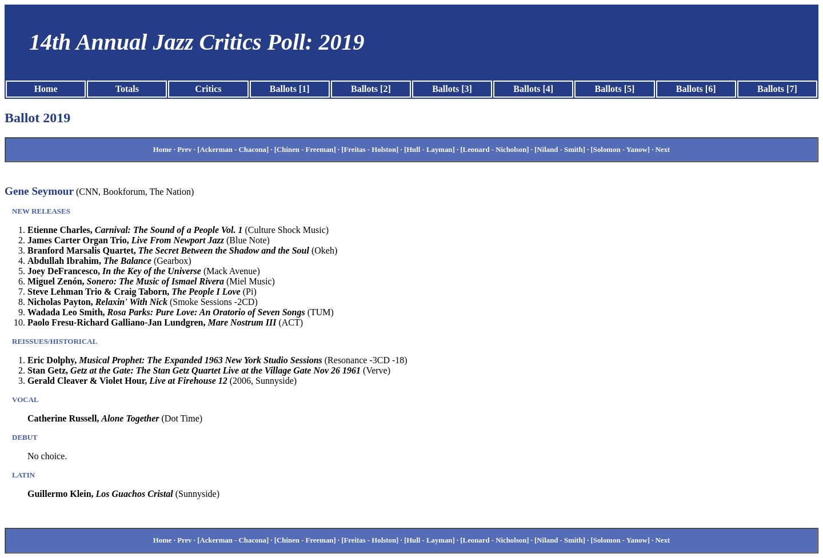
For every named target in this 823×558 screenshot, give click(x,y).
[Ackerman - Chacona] (233, 150)
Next (663, 150)
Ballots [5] (615, 89)
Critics (208, 89)
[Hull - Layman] (429, 150)
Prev (184, 150)
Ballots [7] (777, 89)
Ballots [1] (290, 89)
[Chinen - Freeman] (305, 150)
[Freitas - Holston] (369, 150)
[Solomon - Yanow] (620, 150)
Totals (127, 89)
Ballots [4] (533, 89)
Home (46, 89)
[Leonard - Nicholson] (494, 150)
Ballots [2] (371, 89)
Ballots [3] (452, 89)
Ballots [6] (696, 89)
